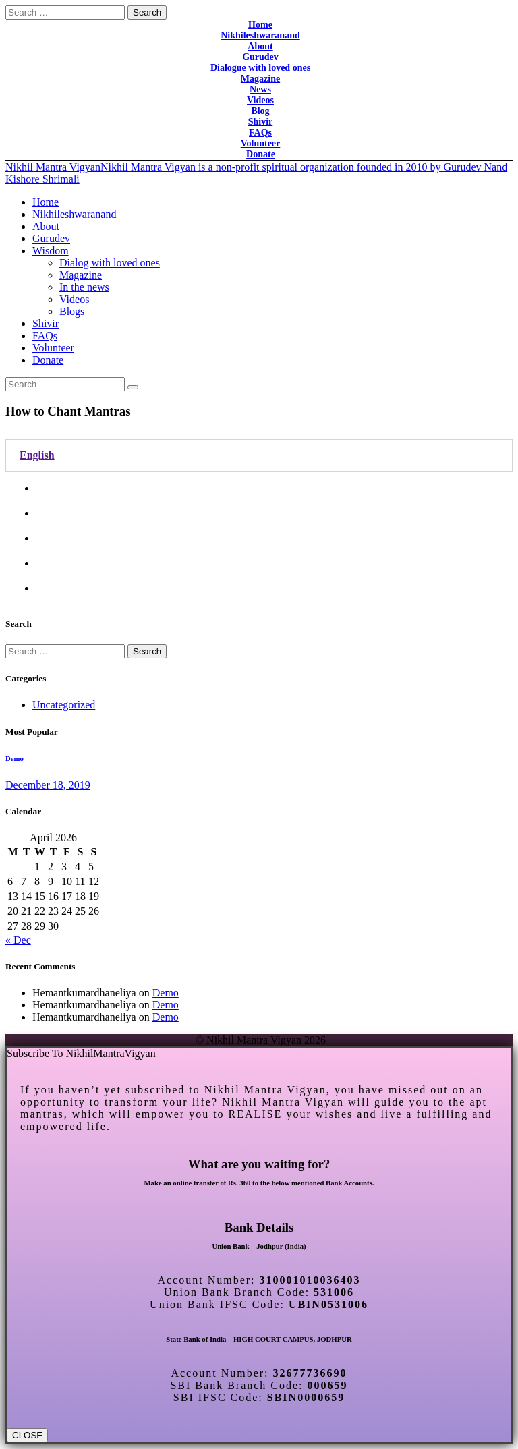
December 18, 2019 (47, 785)
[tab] (259, 455)
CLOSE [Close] (27, 1435)
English (37, 455)
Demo (14, 758)
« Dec (18, 940)
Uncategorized (63, 704)
